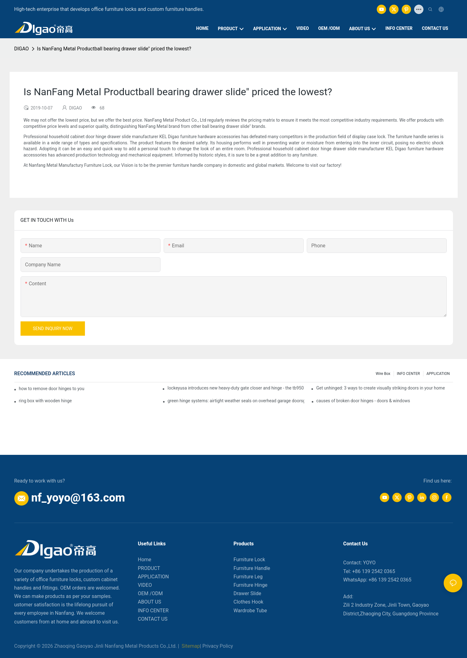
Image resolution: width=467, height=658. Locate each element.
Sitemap (190, 646)
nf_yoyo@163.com (78, 497)
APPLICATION (438, 373)
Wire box (383, 373)
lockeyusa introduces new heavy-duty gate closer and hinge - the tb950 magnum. (235, 387)
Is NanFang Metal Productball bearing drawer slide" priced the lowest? (114, 49)
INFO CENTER (408, 373)
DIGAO (21, 49)
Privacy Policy (217, 646)
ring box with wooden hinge (45, 400)
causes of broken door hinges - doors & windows (363, 400)
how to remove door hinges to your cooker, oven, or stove (52, 388)
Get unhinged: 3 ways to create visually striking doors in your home (380, 387)
